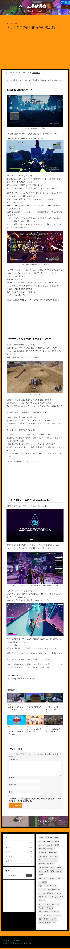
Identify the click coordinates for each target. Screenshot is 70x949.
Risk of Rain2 (32, 679)
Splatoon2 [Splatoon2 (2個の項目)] (42, 865)
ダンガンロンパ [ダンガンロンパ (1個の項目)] (44, 898)
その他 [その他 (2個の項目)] (41, 876)
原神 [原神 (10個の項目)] (40, 920)
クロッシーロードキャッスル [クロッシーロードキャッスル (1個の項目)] (49, 879)
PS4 (20, 848)
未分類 (20, 863)
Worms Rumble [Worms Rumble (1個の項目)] (44, 872)
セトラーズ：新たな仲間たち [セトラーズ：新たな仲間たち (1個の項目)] (49, 890)
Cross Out (24, 679)
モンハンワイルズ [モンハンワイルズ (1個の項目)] (45, 916)
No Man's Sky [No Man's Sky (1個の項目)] (43, 854)
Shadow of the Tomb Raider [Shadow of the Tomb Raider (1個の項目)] (48, 861)
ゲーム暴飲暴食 (15, 942)
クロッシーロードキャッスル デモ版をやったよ (15, 732)
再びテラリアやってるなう (34, 708)
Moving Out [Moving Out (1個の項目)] (51, 850)
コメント (13, 760)
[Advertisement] (35, 53)
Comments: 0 (36, 73)
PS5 (15, 23)
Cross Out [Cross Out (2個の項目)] (42, 842)
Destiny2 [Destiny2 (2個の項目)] (50, 842)
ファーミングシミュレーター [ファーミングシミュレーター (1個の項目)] (49, 905)
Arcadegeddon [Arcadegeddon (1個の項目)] (53, 839)
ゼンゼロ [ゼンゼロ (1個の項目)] (42, 894)
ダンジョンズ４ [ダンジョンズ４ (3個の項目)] (57, 898)
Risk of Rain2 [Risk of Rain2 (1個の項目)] (53, 857)
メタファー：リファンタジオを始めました (53, 709)
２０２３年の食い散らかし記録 (34, 731)
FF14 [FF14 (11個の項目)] (57, 842)
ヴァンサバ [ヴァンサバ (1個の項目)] (57, 916)
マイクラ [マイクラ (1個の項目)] (50, 909)
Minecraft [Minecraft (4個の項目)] (42, 850)
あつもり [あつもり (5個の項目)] (59, 872)
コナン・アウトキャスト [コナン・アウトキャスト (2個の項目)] (47, 887)
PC (20, 844)
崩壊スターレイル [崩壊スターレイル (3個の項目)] (50, 920)
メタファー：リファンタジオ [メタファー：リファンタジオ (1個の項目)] (49, 913)
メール (12, 785)
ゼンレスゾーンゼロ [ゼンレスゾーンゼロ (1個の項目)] (54, 894)
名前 (11, 778)
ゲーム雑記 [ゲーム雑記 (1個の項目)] (43, 883)
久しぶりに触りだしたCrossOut (15, 708)
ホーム (9, 23)
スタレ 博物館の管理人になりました (53, 731)
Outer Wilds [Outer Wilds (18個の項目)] (53, 854)
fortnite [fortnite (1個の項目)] (41, 846)
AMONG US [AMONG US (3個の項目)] (42, 839)
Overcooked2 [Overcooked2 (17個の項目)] (43, 857)
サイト (11, 792)
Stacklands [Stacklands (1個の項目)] (51, 865)
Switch (20, 858)
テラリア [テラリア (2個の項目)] (42, 902)
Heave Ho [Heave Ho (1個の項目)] (49, 846)
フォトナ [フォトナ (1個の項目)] (42, 909)
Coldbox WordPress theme (13, 944)
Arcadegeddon (15, 679)
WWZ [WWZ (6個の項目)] (52, 872)
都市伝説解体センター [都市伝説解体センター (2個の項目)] (47, 924)
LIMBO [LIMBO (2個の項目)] (56, 846)
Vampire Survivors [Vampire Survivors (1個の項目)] (57, 868)
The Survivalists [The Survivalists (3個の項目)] (44, 868)
